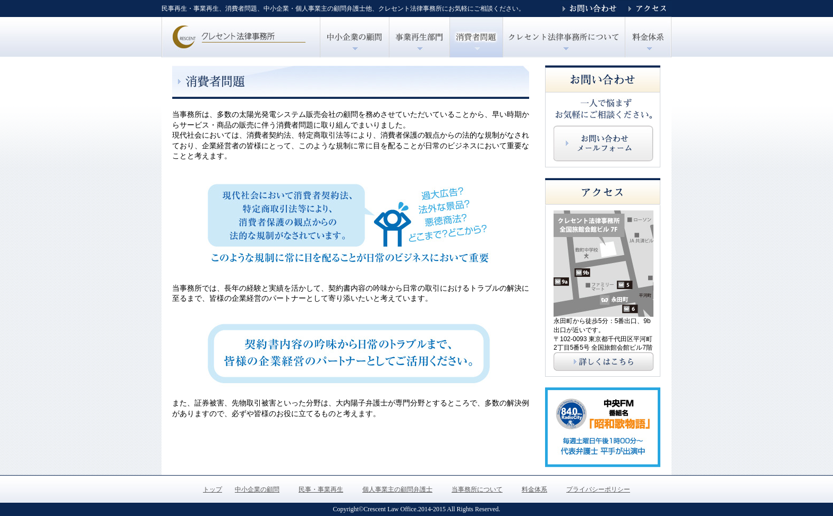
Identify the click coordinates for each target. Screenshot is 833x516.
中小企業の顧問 (354, 37)
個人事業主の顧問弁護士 (476, 37)
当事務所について (477, 489)
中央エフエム (602, 427)
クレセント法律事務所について (564, 37)
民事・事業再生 (419, 37)
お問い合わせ (592, 8)
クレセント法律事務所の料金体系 (648, 37)
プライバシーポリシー (598, 489)
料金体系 (534, 489)
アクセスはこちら (603, 361)
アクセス (648, 8)
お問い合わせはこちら (603, 143)
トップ (241, 37)
